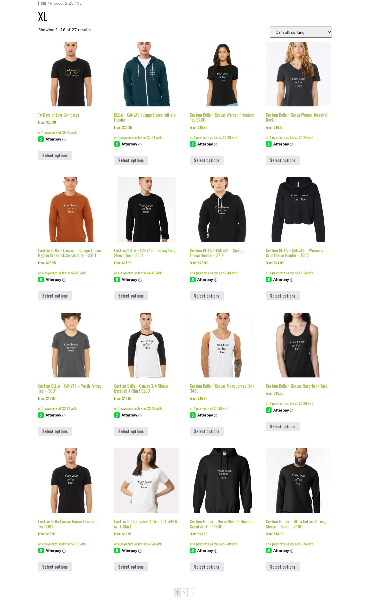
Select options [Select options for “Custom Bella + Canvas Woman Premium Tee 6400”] (207, 160)
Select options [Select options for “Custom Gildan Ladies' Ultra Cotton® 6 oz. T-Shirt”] (131, 567)
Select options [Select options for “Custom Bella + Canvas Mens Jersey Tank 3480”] (207, 431)
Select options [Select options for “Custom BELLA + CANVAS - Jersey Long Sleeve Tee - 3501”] (131, 296)
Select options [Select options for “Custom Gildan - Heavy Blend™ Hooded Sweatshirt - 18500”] (207, 567)
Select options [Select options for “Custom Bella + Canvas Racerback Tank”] (283, 426)
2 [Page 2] (184, 592)
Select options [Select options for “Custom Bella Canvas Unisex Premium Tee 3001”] (55, 567)
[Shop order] (301, 32)
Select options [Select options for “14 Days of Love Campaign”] (55, 155)
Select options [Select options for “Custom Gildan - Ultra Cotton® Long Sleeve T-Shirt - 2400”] (283, 567)
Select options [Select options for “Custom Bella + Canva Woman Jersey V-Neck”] (283, 160)
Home (42, 3)
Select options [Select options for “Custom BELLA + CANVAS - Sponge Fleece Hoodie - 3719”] (207, 296)
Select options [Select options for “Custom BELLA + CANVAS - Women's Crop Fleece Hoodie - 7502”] (283, 296)
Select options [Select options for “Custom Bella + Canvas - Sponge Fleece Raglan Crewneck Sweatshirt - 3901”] (55, 296)
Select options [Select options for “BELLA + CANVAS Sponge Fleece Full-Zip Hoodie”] (131, 160)
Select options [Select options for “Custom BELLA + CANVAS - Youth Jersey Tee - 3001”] (55, 431)
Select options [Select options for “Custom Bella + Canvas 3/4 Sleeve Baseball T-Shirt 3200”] (131, 431)
